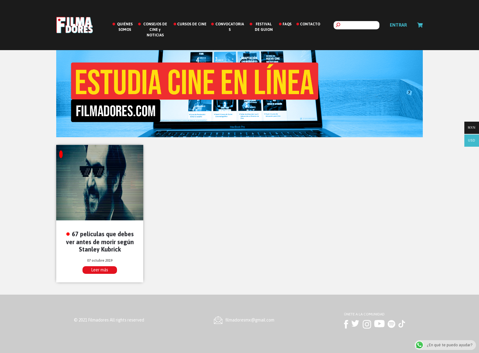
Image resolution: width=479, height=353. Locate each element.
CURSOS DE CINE (192, 24)
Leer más (99, 269)
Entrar (398, 25)
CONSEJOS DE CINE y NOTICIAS (155, 29)
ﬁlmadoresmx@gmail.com (249, 320)
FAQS (287, 24)
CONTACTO (310, 24)
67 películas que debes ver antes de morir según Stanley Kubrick (100, 241)
